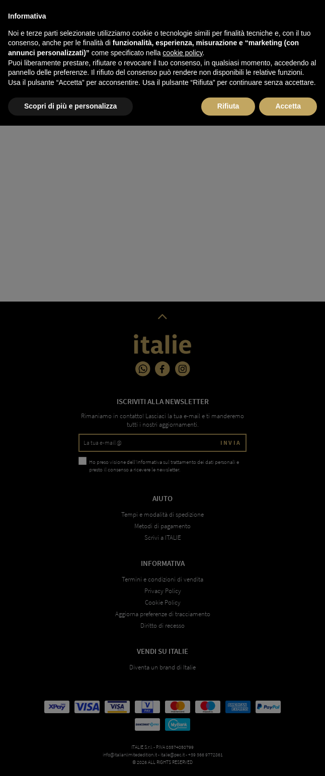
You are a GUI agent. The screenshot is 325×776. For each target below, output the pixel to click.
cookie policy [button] (182, 703)
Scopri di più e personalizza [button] (70, 756)
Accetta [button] (288, 756)
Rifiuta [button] (228, 756)
